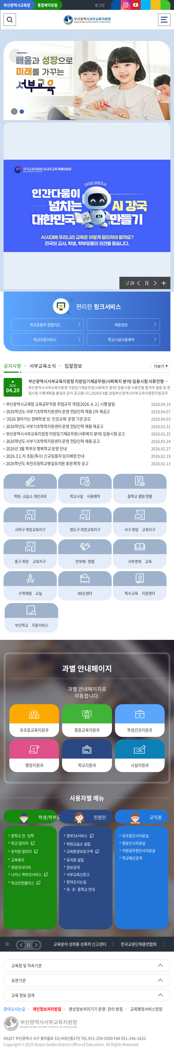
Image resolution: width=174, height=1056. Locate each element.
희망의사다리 (21, 867)
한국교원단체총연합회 (139, 944)
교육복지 (17, 860)
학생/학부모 (37, 817)
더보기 (163, 282)
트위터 (146, 5)
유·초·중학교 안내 (80, 889)
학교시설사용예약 (121, 339)
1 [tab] (22, 112)
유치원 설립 (75, 860)
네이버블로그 (165, 6)
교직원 (146, 817)
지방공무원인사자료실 (138, 850)
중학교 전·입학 (22, 835)
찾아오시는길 (76, 882)
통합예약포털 (47, 5)
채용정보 (121, 324)
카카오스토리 (155, 6)
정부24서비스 (76, 835)
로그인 (100, 5)
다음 (154, 279)
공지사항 (12, 365)
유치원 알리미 (21, 851)
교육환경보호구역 (79, 851)
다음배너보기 (36, 945)
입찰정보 (73, 365)
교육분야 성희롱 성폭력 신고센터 (79, 944)
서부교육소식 (43, 365)
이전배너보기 (21, 945)
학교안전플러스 (22, 883)
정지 (146, 279)
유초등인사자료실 (135, 835)
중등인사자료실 (133, 843)
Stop (14, 111)
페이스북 (116, 6)
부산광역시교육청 (17, 5)
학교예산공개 (132, 858)
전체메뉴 (164, 18)
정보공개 (73, 867)
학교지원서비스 (45, 339)
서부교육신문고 (78, 874)
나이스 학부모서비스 (26, 874)
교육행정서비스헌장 (146, 1009)
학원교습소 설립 (78, 844)
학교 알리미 (19, 843)
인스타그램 (126, 5)
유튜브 (136, 5)
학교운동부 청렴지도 (45, 324)
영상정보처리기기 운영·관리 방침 (96, 1009)
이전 (137, 279)
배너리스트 (7, 944)
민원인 (90, 817)
